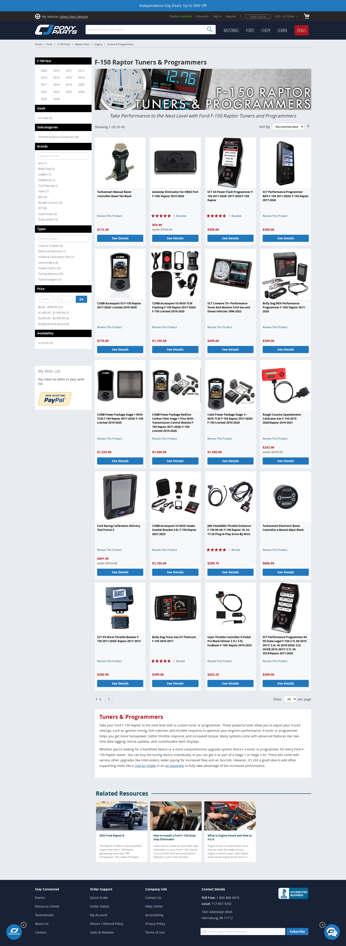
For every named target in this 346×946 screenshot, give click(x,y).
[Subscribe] (297, 931)
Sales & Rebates (102, 932)
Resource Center (47, 906)
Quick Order (99, 897)
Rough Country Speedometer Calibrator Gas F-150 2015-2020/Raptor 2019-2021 (282, 419)
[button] (287, 16)
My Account (98, 915)
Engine (98, 44)
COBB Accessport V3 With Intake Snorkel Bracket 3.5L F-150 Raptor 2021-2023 (174, 530)
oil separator (174, 766)
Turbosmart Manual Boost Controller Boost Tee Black (114, 194)
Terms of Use (155, 932)
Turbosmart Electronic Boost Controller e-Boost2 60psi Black (283, 528)
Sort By (264, 127)
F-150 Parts (63, 44)
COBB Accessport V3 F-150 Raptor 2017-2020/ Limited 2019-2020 (119, 305)
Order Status (258, 16)
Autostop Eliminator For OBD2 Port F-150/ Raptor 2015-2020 (175, 194)
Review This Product (109, 216)
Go (81, 299)
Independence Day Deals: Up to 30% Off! (173, 5)
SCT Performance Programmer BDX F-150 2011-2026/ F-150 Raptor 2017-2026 (286, 196)
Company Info (156, 889)
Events (40, 897)
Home (38, 44)
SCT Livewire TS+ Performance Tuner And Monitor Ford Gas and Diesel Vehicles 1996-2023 (228, 307)
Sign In (217, 16)
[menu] (266, 30)
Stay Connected (47, 889)
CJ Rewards (202, 16)
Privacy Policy (155, 924)
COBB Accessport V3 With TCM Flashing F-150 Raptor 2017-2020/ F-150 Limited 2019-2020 (174, 307)
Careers (41, 932)
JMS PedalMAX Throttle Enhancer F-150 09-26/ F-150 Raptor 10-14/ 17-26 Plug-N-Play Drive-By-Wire (229, 530)
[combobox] (150, 29)
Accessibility (154, 915)
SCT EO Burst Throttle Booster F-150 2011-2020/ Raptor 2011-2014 (119, 639)
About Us (42, 924)
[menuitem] (231, 30)
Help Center (154, 906)
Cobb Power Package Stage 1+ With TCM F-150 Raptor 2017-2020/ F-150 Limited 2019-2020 (230, 419)
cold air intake (145, 766)
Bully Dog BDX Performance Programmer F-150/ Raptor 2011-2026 (284, 307)
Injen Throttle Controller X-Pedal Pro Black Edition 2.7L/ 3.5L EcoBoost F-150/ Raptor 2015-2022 (229, 641)
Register (231, 16)
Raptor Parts (82, 44)
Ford (49, 44)
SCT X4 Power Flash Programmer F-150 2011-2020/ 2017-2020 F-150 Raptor (230, 196)
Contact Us (153, 897)
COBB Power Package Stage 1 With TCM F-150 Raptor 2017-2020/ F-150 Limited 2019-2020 (120, 419)
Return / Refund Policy (106, 924)
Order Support (101, 889)
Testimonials (44, 915)
